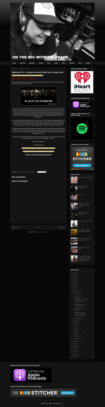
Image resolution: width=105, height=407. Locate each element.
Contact (88, 63)
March (76, 333)
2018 (74, 341)
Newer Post (15, 227)
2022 (74, 282)
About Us (22, 63)
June (75, 326)
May (75, 328)
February (77, 336)
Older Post (61, 227)
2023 (74, 280)
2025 (74, 275)
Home (14, 63)
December (77, 292)
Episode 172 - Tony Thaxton (79, 309)
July (75, 323)
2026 (74, 272)
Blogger (61, 403)
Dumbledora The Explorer (85, 177)
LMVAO (80, 195)
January (76, 338)
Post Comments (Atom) (42, 232)
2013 (74, 354)
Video (56, 63)
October (76, 297)
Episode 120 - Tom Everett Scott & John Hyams (84, 205)
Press (49, 63)
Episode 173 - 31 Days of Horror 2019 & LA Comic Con (81, 300)
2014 (74, 351)
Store (80, 63)
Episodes (32, 63)
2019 (74, 290)
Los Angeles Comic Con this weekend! (80, 305)
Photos (41, 63)
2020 (74, 287)
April (75, 331)
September (77, 318)
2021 (74, 285)
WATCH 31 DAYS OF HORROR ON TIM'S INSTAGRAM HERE (38, 148)
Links (63, 63)
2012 (74, 356)
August (76, 321)
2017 (74, 344)
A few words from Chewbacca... (83, 186)
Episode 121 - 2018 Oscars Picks (83, 213)
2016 (74, 346)
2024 (74, 277)
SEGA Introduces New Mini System (84, 239)
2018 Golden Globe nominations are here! (84, 230)
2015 (74, 349)
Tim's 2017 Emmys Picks (85, 221)
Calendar (72, 63)
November (77, 294)
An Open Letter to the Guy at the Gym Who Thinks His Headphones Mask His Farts (85, 258)
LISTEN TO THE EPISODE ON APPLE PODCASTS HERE (27, 75)
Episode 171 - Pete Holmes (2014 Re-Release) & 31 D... (80, 314)
